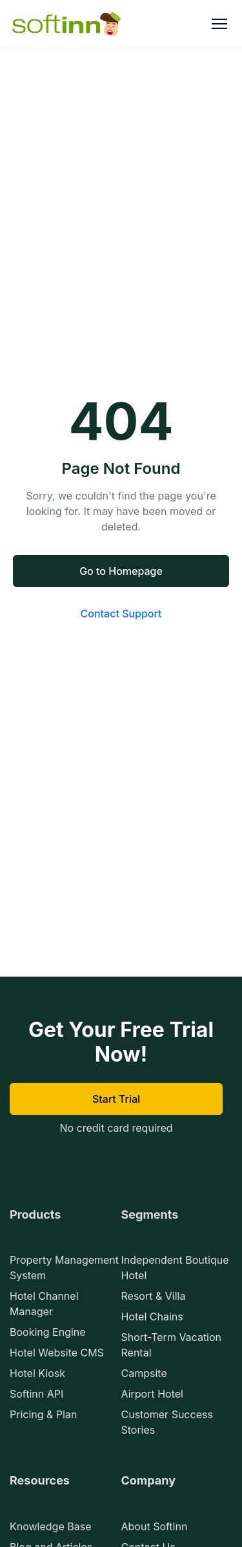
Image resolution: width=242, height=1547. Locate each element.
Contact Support (121, 613)
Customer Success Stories (167, 1422)
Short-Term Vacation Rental (171, 1345)
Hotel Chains (152, 1316)
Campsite (144, 1373)
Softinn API (36, 1393)
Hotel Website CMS (57, 1352)
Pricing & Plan (43, 1414)
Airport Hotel (152, 1393)
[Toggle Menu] (219, 23)
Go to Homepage (121, 571)
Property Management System (64, 1267)
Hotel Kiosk (37, 1373)
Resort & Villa (153, 1295)
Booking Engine (48, 1332)
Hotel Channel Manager (44, 1303)
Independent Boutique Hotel (175, 1267)
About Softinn (154, 1526)
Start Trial (116, 1098)
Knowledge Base (50, 1526)
